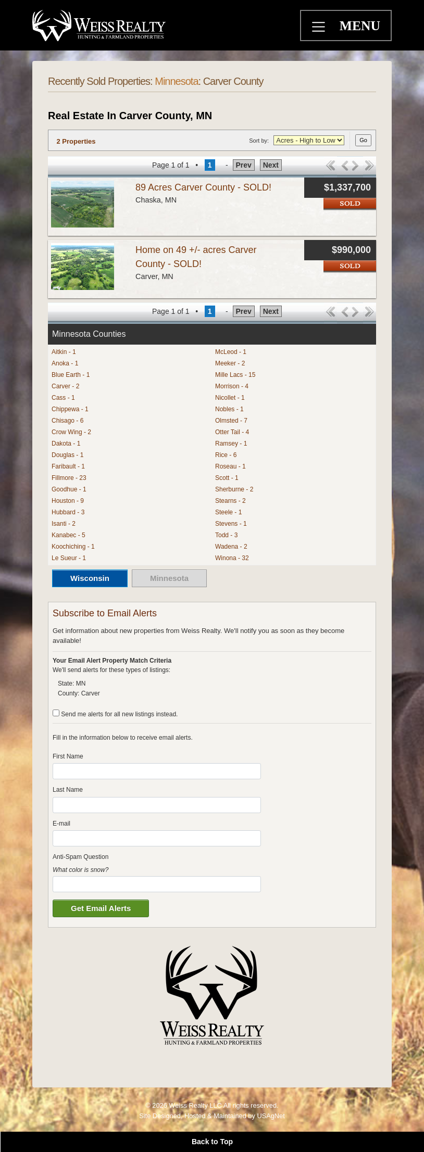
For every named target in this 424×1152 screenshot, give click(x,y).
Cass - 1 (63, 397)
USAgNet (270, 1116)
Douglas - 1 (67, 455)
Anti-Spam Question (80, 856)
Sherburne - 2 (234, 489)
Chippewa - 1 (70, 409)
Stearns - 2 (230, 500)
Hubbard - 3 (68, 512)
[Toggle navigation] (320, 28)
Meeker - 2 (230, 363)
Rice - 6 (225, 455)
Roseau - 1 (230, 466)
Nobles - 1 (229, 409)
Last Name (68, 789)
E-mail (61, 823)
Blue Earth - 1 (71, 374)
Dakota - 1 (66, 443)
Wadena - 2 (231, 546)
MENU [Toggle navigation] (360, 25)
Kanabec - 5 (68, 535)
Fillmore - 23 (69, 478)
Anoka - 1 (65, 363)
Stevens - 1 (231, 523)
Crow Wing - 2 (71, 432)
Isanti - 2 (64, 523)
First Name (68, 756)
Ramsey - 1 (231, 443)
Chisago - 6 (67, 420)
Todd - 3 (226, 535)
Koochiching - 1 (73, 546)
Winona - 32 (232, 558)
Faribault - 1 (68, 466)
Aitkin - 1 (64, 352)
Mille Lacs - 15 (235, 374)
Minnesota (176, 81)
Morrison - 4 (231, 386)
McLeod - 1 (230, 352)
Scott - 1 (227, 478)
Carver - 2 (65, 386)
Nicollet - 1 (230, 397)
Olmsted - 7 (231, 420)
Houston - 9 (68, 500)
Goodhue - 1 (69, 489)
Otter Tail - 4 (232, 432)
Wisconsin (89, 578)
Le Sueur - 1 (69, 558)
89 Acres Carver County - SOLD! (203, 187)
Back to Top (212, 1141)
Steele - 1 (228, 512)
